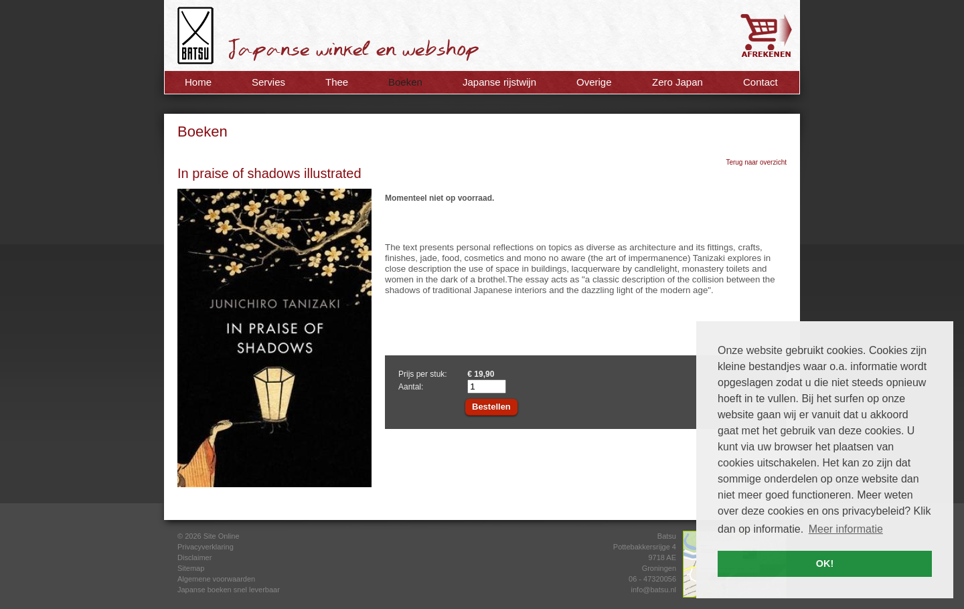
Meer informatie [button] (846, 529)
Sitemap (190, 568)
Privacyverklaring (205, 547)
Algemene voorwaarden (216, 579)
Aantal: (410, 387)
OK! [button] (824, 563)
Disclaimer (194, 557)
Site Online (222, 536)
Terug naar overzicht (756, 162)
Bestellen (491, 407)
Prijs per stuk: (422, 374)
